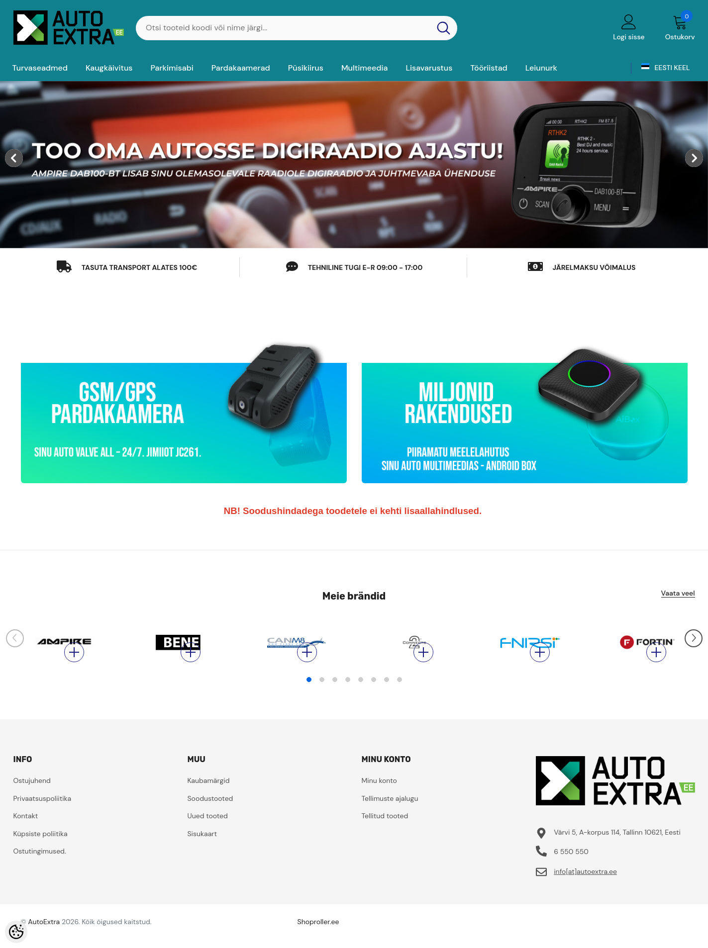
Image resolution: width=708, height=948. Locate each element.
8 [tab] (399, 694)
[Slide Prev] (15, 644)
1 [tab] (308, 694)
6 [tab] (373, 694)
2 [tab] (321, 694)
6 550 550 (571, 866)
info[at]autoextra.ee (585, 886)
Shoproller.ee (318, 936)
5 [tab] (360, 694)
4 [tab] (347, 694)
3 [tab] (334, 694)
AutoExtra (44, 936)
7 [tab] (386, 694)
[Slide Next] (694, 644)
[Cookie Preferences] (16, 932)
